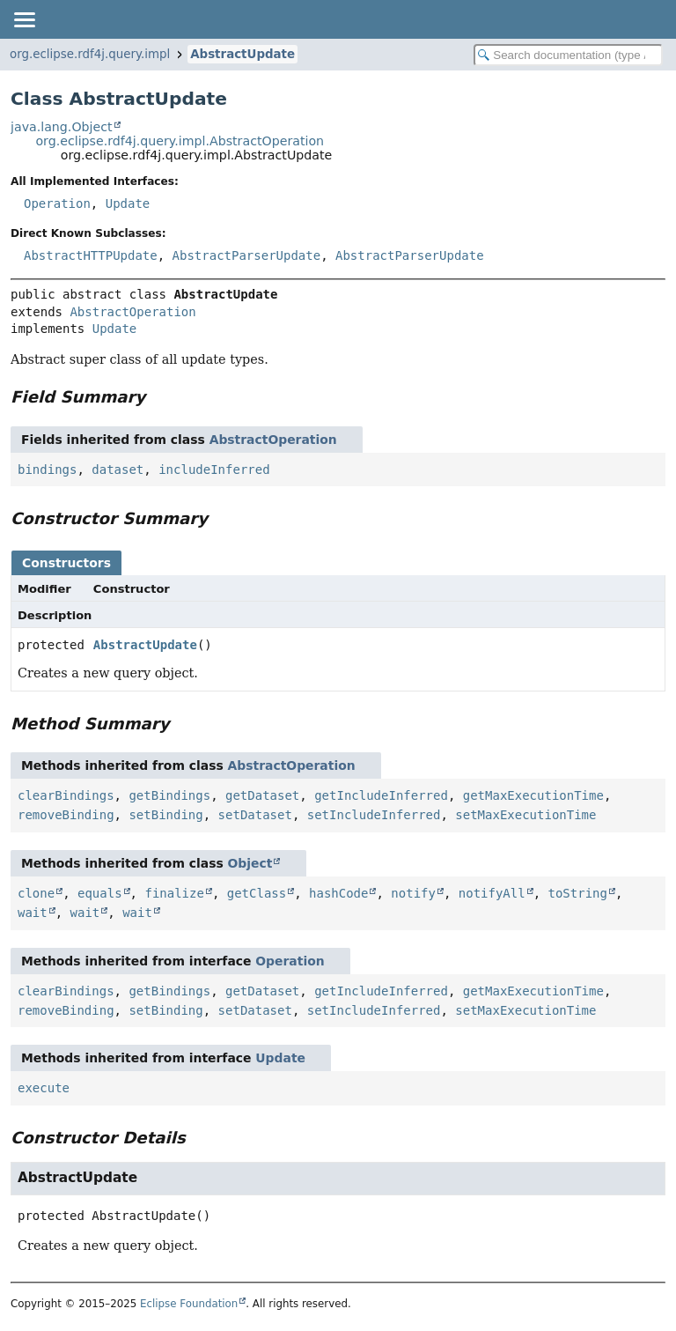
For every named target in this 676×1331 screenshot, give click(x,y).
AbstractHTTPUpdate (91, 255)
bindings (47, 469)
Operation (57, 203)
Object (250, 863)
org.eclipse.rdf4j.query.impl (90, 54)
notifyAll (492, 893)
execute (44, 1088)
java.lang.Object (62, 127)
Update (128, 203)
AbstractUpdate (242, 54)
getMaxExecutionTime (533, 795)
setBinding (165, 815)
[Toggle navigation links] (24, 19)
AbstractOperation (132, 312)
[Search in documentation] (568, 55)
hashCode (338, 893)
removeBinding (66, 815)
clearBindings (66, 795)
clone (36, 893)
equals (99, 893)
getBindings (169, 795)
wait (33, 913)
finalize (173, 893)
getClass (256, 893)
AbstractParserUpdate (247, 255)
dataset (117, 469)
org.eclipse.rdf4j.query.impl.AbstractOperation (179, 141)
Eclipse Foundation (189, 1304)
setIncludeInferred (374, 815)
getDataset (262, 795)
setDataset (255, 815)
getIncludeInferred (381, 795)
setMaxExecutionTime (525, 815)
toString (577, 893)
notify (413, 893)
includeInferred (213, 469)
